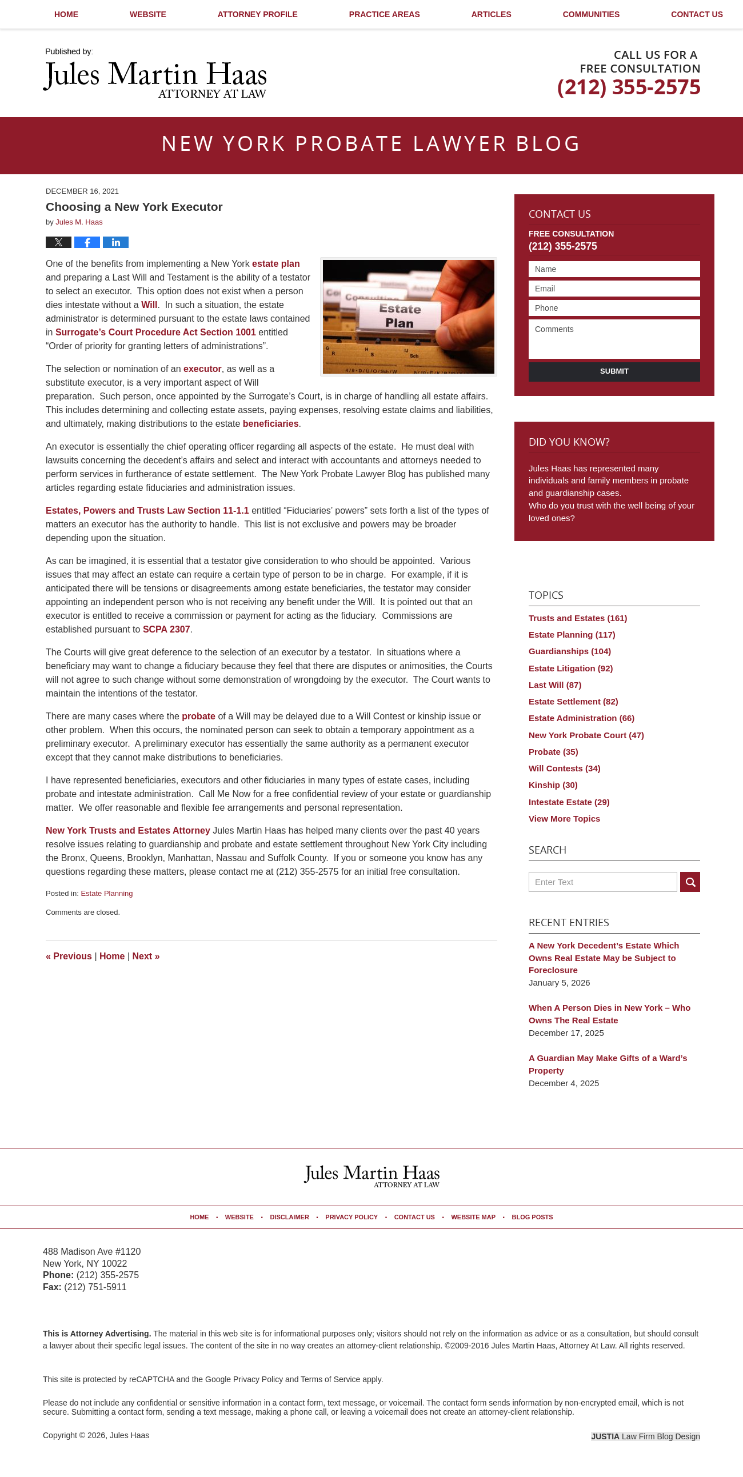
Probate (553, 751)
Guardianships (570, 651)
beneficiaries (271, 424)
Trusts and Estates (578, 618)
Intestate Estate (569, 802)
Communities (591, 14)
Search (690, 882)
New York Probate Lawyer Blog (154, 73)
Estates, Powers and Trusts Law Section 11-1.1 (147, 510)
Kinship (553, 785)
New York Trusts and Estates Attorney (128, 830)
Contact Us (560, 215)
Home (66, 14)
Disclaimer (289, 1217)
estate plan (276, 264)
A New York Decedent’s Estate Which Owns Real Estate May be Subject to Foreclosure (604, 957)
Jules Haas (129, 1435)
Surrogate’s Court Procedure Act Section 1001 (155, 332)
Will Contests (565, 768)
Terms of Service (330, 1379)
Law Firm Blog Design (645, 1436)
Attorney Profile (258, 14)
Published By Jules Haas (629, 74)
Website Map (473, 1217)
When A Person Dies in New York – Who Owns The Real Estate (609, 1014)
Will (149, 305)
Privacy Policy (351, 1217)
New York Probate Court (586, 735)
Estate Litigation (571, 668)
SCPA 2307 (166, 629)
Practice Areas (384, 14)
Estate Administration (581, 718)
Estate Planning (107, 893)
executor (202, 369)
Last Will (555, 685)
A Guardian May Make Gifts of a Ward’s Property (608, 1064)
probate (198, 716)
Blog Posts (532, 1217)
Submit (614, 371)
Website (148, 14)
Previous (69, 956)
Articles (492, 14)
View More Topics (564, 818)
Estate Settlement (573, 701)
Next (146, 956)
